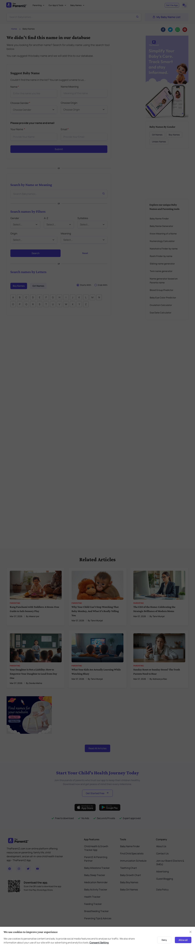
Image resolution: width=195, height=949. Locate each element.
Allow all (183, 940)
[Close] (190, 932)
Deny (164, 939)
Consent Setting (99, 942)
